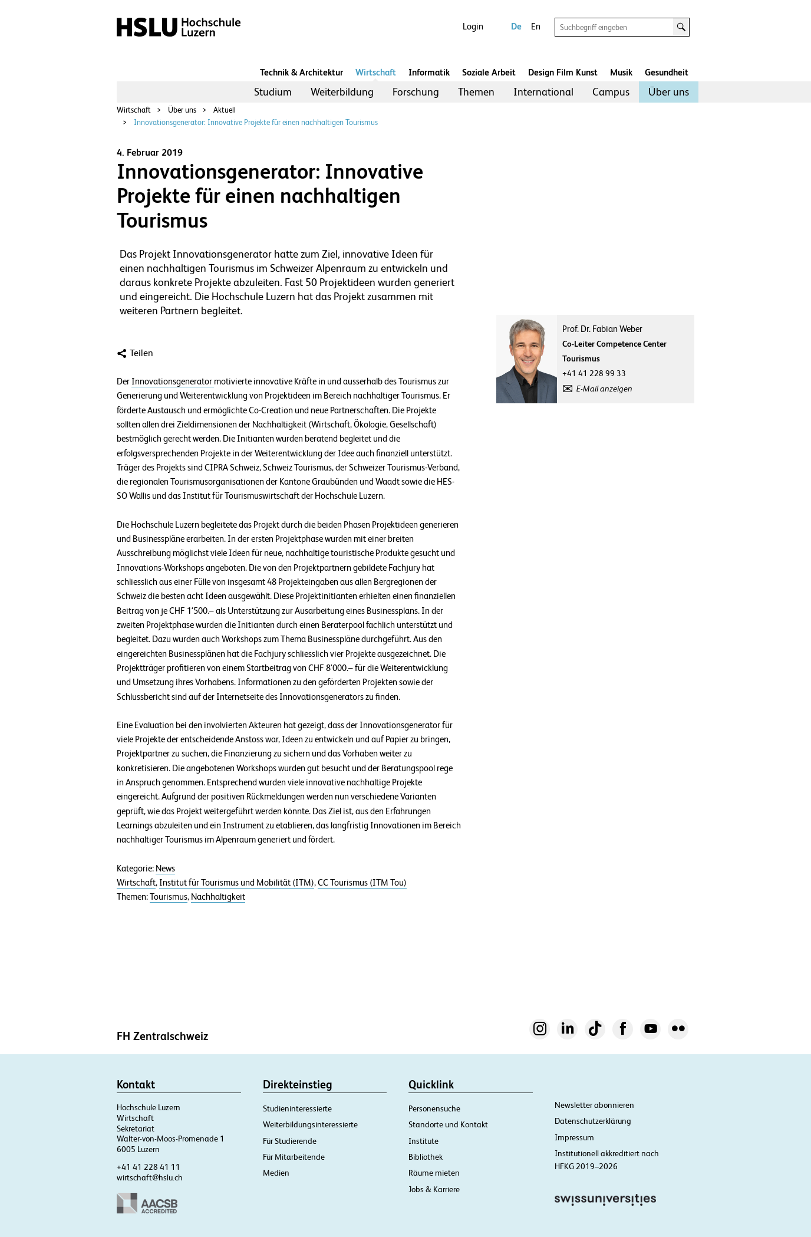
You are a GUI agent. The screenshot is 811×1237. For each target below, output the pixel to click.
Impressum (574, 1137)
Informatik (429, 72)
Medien (276, 1172)
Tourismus (168, 897)
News (165, 868)
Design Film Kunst (563, 72)
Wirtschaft (375, 72)
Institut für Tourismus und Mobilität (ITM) (236, 882)
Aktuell (224, 110)
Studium (273, 91)
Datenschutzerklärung (593, 1121)
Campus (610, 91)
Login (473, 26)
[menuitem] (273, 92)
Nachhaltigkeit (218, 897)
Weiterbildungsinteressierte (310, 1124)
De (516, 26)
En (535, 26)
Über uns (668, 91)
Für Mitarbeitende (294, 1157)
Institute (423, 1141)
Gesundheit (666, 72)
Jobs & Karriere (434, 1189)
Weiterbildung (342, 91)
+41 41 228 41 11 (148, 1167)
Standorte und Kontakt (448, 1124)
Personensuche (434, 1108)
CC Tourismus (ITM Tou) (362, 882)
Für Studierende (290, 1141)
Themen (476, 91)
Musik (621, 72)
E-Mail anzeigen (604, 388)
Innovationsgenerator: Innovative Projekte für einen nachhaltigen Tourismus (256, 122)
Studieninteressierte (297, 1108)
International (543, 91)
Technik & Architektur (301, 72)
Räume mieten (434, 1172)
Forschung (416, 91)
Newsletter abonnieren (594, 1105)
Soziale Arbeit (489, 72)
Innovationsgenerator (172, 381)
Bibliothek (425, 1157)
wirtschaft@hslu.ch (150, 1177)
